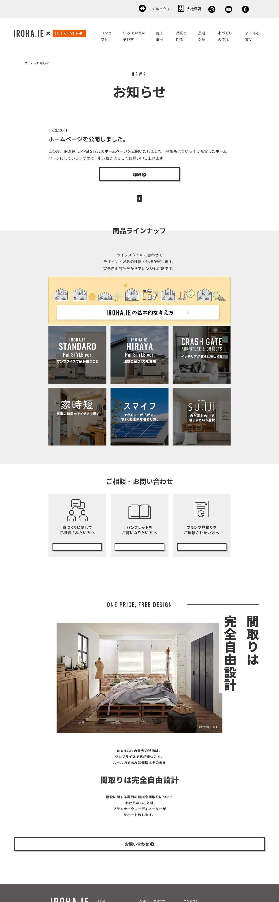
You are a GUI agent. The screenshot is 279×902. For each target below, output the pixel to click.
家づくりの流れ (225, 35)
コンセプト (106, 35)
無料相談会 (168, 8)
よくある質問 (252, 35)
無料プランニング (201, 547)
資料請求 (201, 8)
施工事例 (159, 35)
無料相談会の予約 (77, 547)
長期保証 (201, 35)
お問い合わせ (235, 8)
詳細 (139, 174)
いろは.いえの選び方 (134, 35)
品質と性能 (181, 35)
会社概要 (135, 8)
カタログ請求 (139, 547)
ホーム (29, 62)
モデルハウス (100, 8)
